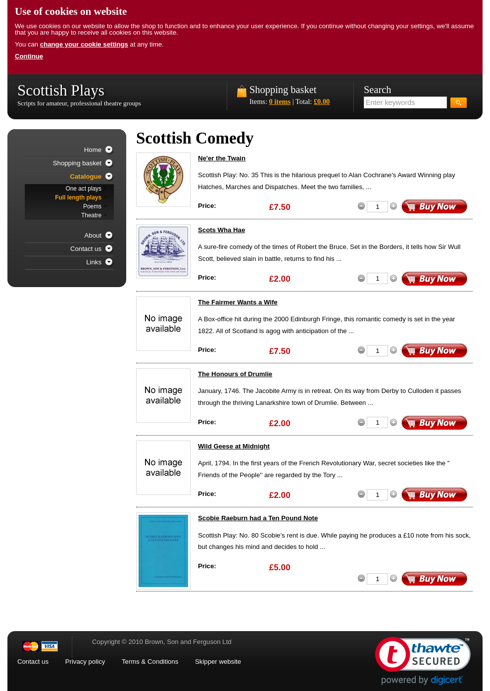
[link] (423, 661)
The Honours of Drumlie (235, 374)
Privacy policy (85, 661)
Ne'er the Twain (221, 158)
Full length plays (78, 197)
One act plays (83, 188)
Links (93, 262)
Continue (29, 56)
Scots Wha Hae (221, 230)
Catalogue (85, 176)
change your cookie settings (84, 44)
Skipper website (218, 661)
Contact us (85, 248)
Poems (92, 206)
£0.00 (322, 101)
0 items (280, 101)
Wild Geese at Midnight (234, 446)
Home (92, 149)
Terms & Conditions (150, 661)
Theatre (91, 215)
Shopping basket (282, 89)
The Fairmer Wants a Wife (238, 302)
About (93, 235)
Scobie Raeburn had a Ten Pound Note (258, 518)
